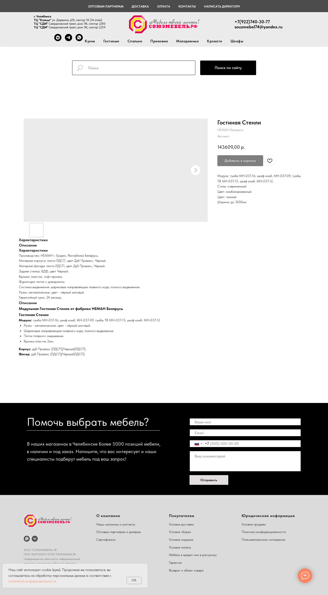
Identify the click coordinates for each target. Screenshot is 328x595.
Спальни (135, 41)
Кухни (90, 41)
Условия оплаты (180, 547)
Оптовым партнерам (105, 6)
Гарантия (175, 562)
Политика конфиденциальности (264, 532)
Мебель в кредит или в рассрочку (193, 555)
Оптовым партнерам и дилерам (118, 532)
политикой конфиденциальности (32, 581)
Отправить (208, 480)
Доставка (140, 6)
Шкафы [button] (237, 41)
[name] (245, 421)
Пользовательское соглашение (263, 539)
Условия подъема (181, 539)
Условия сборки (180, 532)
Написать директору (222, 6)
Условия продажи (254, 524)
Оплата (163, 6)
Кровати (214, 41)
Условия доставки (181, 524)
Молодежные (187, 41)
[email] (245, 432)
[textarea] (245, 461)
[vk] (35, 539)
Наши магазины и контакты (115, 524)
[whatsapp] (27, 539)
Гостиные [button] (111, 41)
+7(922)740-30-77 (252, 21)
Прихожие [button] (159, 41)
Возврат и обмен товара (186, 570)
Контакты (187, 6)
